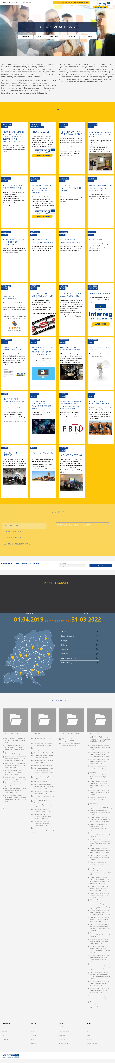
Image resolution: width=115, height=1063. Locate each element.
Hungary (79, 640)
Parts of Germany (79, 658)
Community (90, 1035)
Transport (33, 1043)
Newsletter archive (92, 1043)
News (39, 37)
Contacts (54, 37)
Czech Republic (79, 636)
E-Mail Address (62, 563)
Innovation (33, 1027)
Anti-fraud (33, 1061)
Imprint (25, 1061)
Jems (88, 1031)
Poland (79, 644)
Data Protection (16, 1061)
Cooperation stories (64, 1031)
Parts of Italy (79, 662)
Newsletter (71, 37)
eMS (88, 1027)
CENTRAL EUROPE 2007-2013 (46, 1061)
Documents (88, 37)
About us (4, 1031)
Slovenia (79, 653)
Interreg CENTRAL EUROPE (11, 2)
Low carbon (34, 1031)
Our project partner (95, 244)
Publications (62, 1039)
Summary (25, 37)
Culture (32, 1039)
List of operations (63, 1043)
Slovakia (79, 649)
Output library (62, 1035)
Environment (34, 1035)
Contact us (5, 1039)
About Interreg (6, 1027)
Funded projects (63, 1027)
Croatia (79, 631)
